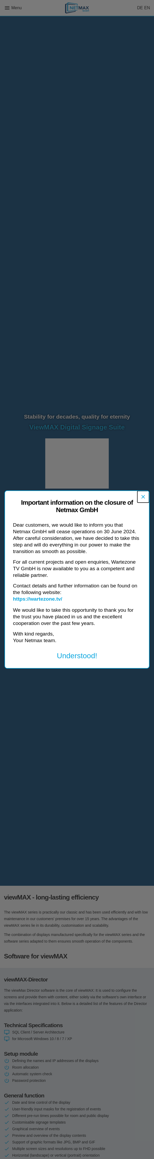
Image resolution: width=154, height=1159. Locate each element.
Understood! (77, 656)
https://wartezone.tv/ (37, 599)
